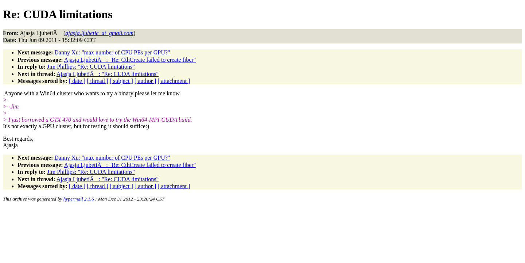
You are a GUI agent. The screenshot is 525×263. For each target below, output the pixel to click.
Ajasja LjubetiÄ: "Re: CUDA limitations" (108, 74)
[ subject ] (121, 81)
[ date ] (77, 81)
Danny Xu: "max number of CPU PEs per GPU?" (112, 52)
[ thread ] (97, 81)
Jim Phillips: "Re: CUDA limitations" (91, 67)
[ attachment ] (174, 81)
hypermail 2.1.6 (78, 199)
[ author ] (145, 81)
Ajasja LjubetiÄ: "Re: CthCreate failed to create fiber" (130, 60)
